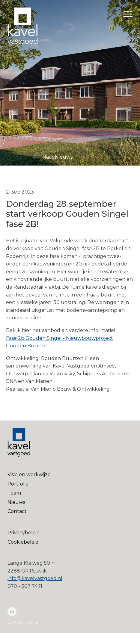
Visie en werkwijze (29, 474)
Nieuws (16, 502)
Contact (17, 511)
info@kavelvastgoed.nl (34, 578)
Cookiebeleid (23, 542)
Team (14, 493)
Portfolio (17, 484)
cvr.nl (32, 622)
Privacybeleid (23, 532)
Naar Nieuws (57, 157)
